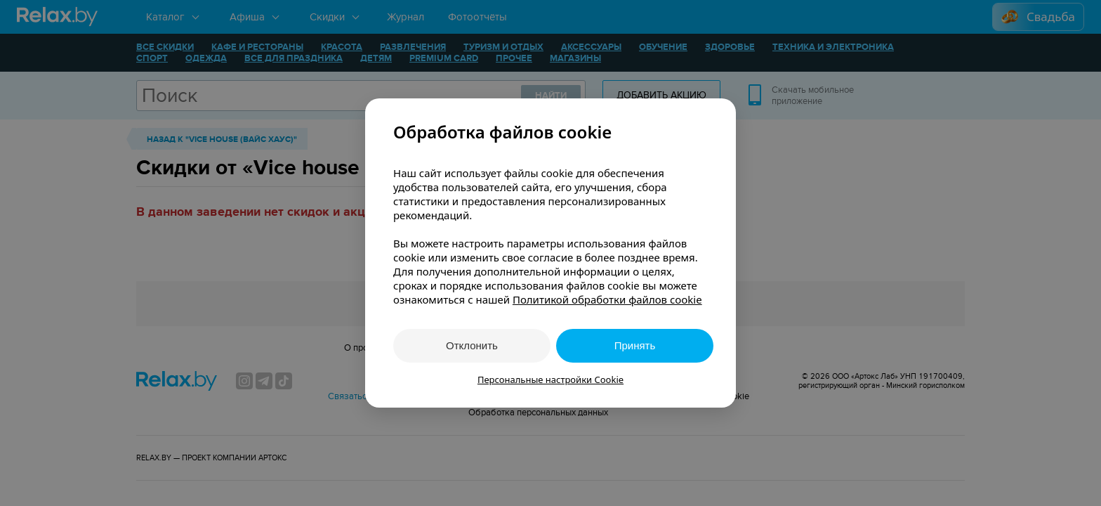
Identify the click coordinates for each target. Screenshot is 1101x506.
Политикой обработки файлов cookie (607, 299)
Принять (635, 345)
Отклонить (472, 345)
